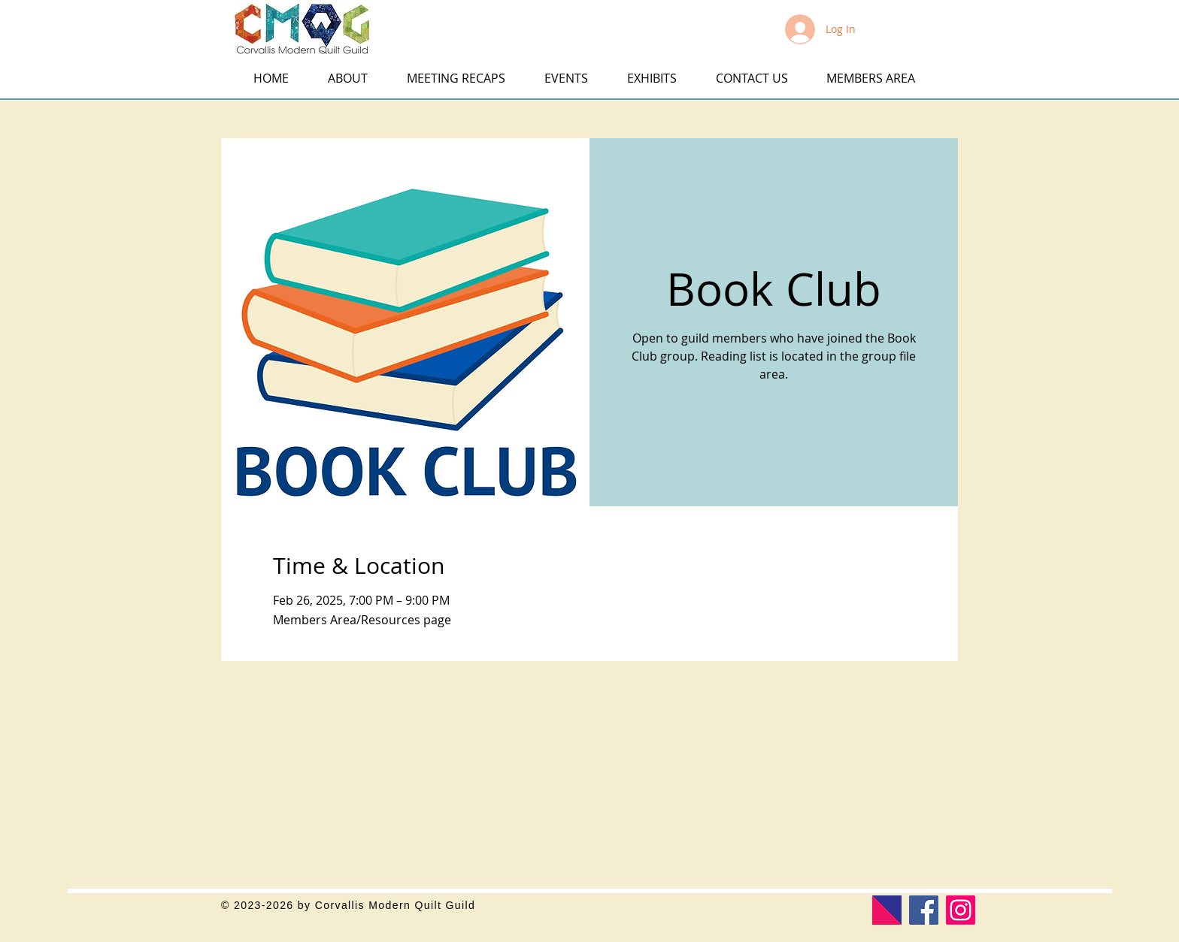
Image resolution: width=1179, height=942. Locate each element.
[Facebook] (923, 910)
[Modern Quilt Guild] (887, 910)
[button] (24, 21)
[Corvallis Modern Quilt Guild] (960, 910)
